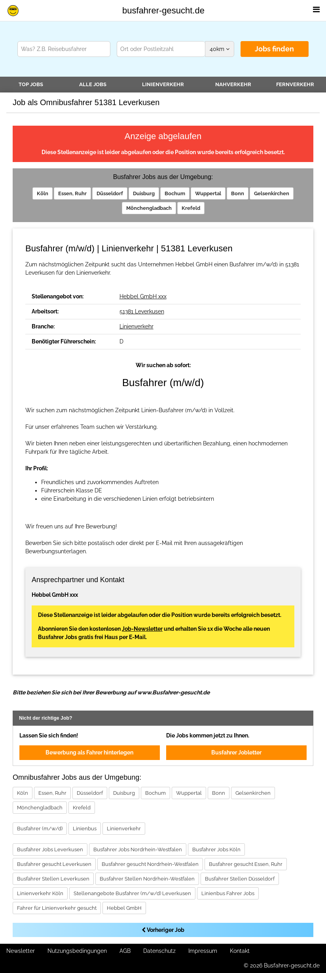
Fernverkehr (295, 84)
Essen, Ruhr (72, 193)
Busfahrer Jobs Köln (216, 849)
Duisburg (144, 193)
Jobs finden (274, 49)
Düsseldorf (110, 193)
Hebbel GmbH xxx (143, 296)
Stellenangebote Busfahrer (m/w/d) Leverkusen (132, 893)
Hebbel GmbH (124, 908)
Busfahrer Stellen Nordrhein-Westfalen (147, 879)
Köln (42, 193)
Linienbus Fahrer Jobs (227, 893)
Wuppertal (208, 193)
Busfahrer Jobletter (236, 752)
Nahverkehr (233, 84)
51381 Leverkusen (141, 311)
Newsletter (20, 951)
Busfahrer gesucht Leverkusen (54, 864)
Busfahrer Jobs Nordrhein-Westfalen (137, 849)
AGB (125, 951)
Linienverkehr (163, 84)
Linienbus (85, 829)
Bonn (237, 193)
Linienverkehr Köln (40, 893)
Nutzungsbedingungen (77, 951)
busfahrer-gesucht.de (163, 10)
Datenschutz (159, 951)
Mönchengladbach (149, 208)
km (219, 49)
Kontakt (240, 951)
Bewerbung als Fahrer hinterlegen (89, 752)
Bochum (175, 193)
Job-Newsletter (142, 629)
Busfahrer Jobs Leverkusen (50, 849)
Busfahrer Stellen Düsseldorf (240, 879)
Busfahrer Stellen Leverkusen (53, 879)
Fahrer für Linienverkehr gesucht (57, 908)
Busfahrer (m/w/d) (40, 829)
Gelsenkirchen (271, 193)
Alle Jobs (92, 84)
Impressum (202, 951)
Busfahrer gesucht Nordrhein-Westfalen (150, 864)
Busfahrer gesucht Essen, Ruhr (245, 864)
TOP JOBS (31, 84)
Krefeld (191, 208)
